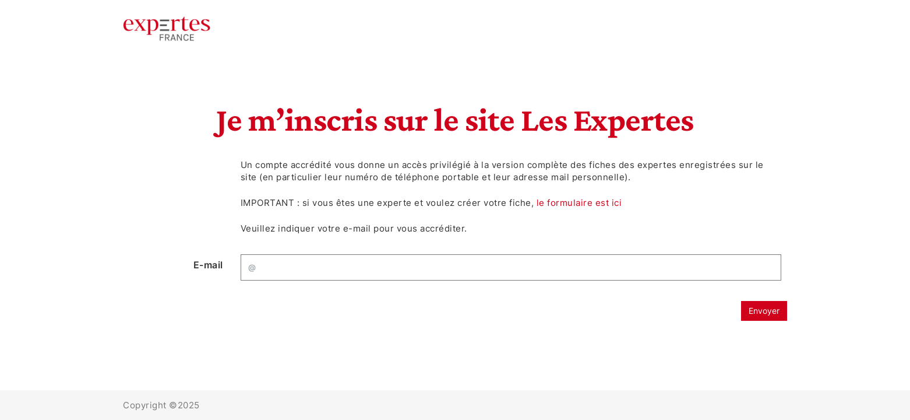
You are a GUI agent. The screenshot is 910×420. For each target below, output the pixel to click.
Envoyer (764, 311)
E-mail (208, 265)
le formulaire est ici (579, 202)
